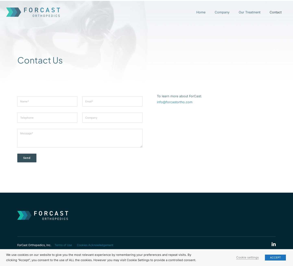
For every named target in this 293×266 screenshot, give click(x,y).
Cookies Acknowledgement (95, 245)
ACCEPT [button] (275, 257)
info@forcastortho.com (174, 103)
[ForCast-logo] (33, 9)
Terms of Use (63, 245)
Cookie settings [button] (247, 257)
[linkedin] (274, 244)
